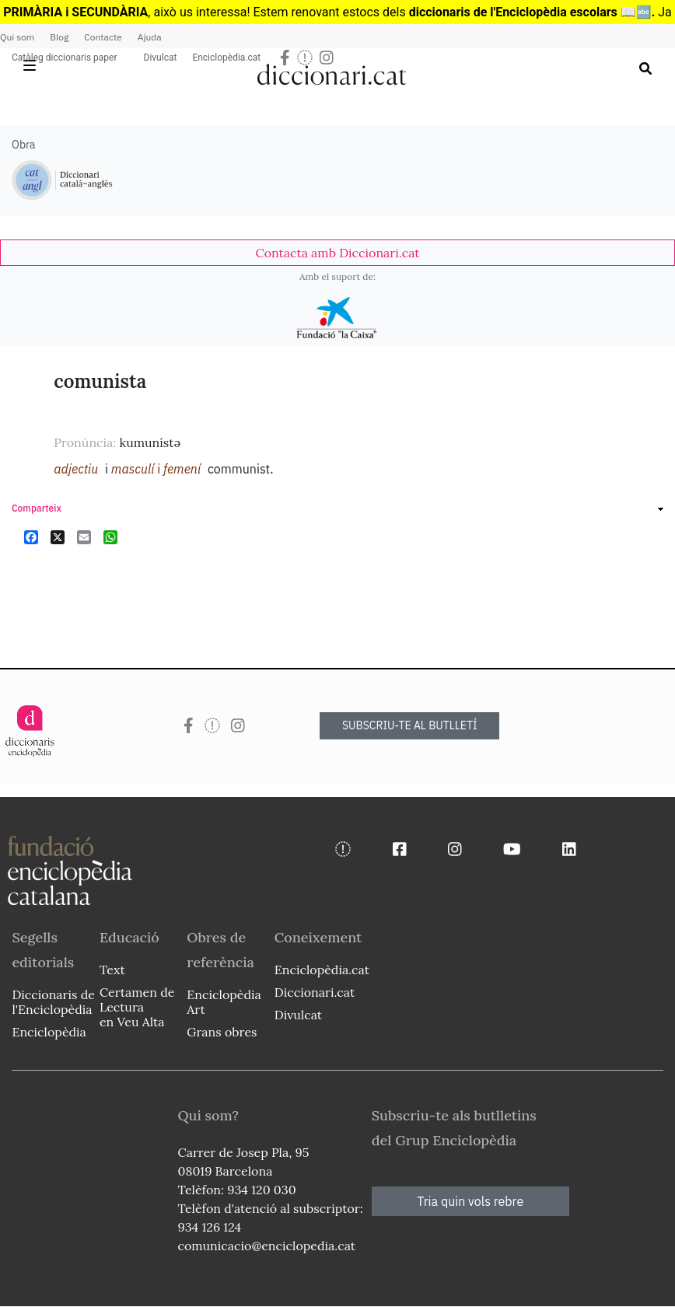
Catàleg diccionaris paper (64, 57)
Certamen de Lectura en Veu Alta (137, 1006)
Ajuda (150, 37)
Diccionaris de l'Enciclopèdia (53, 1002)
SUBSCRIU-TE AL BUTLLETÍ (409, 725)
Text (112, 969)
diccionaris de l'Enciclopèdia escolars (513, 12)
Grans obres (222, 1032)
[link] (337, 252)
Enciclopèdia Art (224, 1002)
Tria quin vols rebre (470, 1201)
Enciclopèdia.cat (226, 57)
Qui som (17, 37)
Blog (59, 37)
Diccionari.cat (315, 992)
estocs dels (376, 12)
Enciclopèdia (49, 1032)
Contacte (102, 37)
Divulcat (160, 57)
